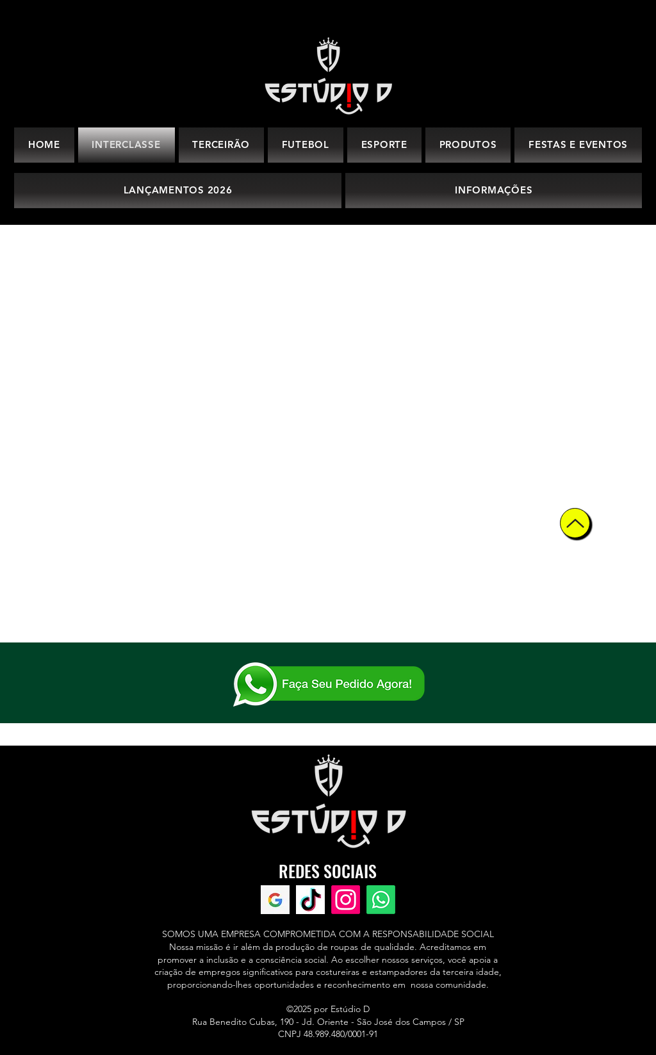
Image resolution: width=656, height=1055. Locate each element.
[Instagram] (345, 899)
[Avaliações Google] (275, 899)
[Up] (575, 523)
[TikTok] (310, 899)
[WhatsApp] (380, 899)
